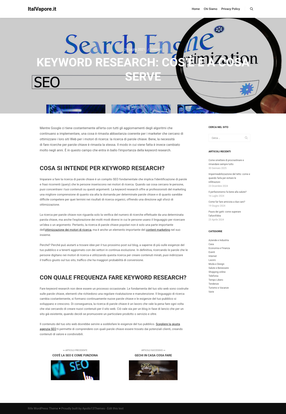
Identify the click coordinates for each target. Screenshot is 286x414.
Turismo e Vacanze (219, 287)
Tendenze (214, 283)
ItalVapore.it (42, 9)
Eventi (212, 252)
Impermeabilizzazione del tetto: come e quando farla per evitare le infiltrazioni (229, 178)
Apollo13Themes (93, 408)
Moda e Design (216, 264)
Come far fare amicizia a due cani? (227, 201)
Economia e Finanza (219, 248)
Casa (211, 244)
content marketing (158, 230)
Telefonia (213, 276)
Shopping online (217, 272)
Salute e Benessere (219, 268)
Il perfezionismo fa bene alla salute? (227, 192)
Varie (211, 291)
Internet (156, 49)
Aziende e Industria (219, 240)
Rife (30, 408)
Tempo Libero (216, 280)
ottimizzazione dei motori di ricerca (68, 230)
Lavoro (212, 260)
